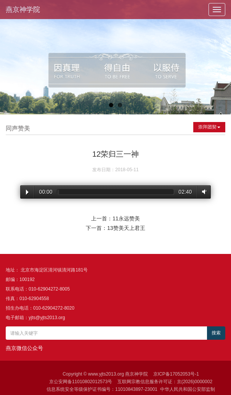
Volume (203, 192)
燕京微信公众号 (24, 348)
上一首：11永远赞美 (115, 218)
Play (27, 192)
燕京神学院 (23, 9)
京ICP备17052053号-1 (176, 374)
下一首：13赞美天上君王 (115, 228)
